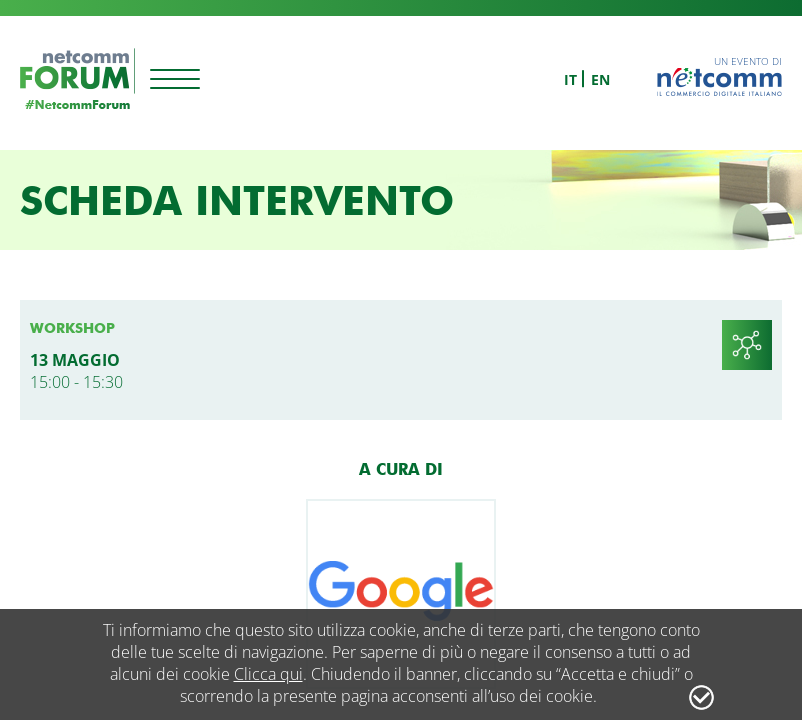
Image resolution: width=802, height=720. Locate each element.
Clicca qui (268, 674)
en (600, 79)
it (570, 79)
